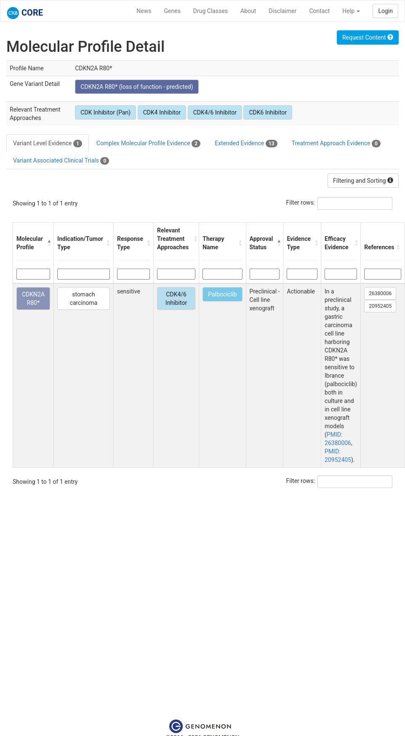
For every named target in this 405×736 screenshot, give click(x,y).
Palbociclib (222, 294)
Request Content (367, 37)
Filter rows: (300, 202)
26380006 (380, 293)
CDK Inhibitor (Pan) (105, 112)
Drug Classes (210, 11)
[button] (48, 243)
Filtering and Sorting (363, 180)
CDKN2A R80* (33, 298)
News (143, 11)
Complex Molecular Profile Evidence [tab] (148, 143)
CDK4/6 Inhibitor (215, 112)
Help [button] (351, 11)
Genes (172, 11)
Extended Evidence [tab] (246, 143)
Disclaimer (282, 11)
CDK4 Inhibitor (162, 112)
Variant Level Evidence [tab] (47, 143)
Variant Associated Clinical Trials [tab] (61, 161)
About (248, 11)
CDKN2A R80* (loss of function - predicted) (136, 86)
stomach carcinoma (84, 298)
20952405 (380, 306)
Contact (319, 11)
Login (385, 11)
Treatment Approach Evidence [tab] (336, 143)
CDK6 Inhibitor (268, 112)
